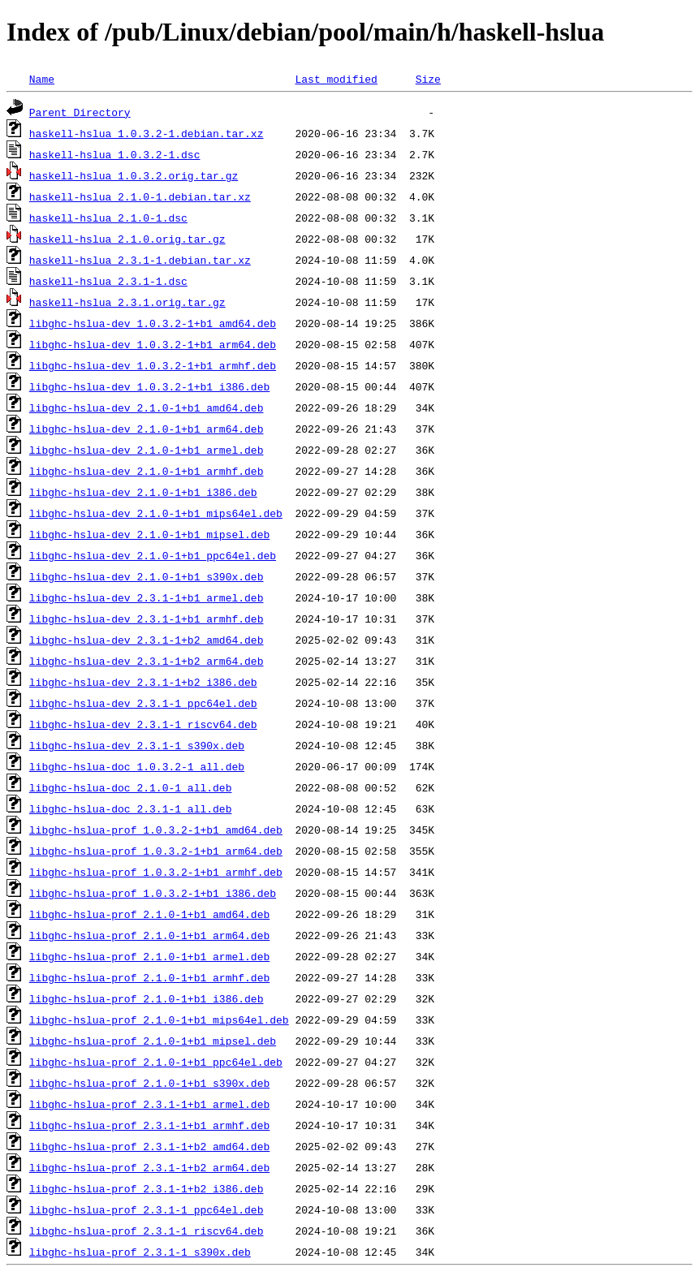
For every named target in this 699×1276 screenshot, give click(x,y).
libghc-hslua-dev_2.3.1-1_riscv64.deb (143, 724)
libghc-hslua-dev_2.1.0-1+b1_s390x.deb (146, 576)
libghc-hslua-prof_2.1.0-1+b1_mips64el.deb (159, 1019)
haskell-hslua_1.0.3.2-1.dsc (115, 154)
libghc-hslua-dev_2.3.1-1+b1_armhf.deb (146, 618)
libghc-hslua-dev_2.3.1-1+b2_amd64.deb (146, 639)
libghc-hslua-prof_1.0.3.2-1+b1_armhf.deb (156, 871)
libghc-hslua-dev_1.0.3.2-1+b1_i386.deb (149, 386)
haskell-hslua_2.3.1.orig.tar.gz (127, 302)
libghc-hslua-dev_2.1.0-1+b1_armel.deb (146, 449)
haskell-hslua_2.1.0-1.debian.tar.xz (140, 196)
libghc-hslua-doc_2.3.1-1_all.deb (130, 808)
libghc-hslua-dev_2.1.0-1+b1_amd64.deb (146, 407)
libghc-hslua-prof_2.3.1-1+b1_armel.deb (149, 1104)
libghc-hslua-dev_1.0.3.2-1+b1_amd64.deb (152, 323)
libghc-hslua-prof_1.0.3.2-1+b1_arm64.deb (156, 850)
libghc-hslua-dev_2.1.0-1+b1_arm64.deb (146, 428)
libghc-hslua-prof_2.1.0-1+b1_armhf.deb (149, 977)
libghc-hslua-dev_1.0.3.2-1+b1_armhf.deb (152, 365)
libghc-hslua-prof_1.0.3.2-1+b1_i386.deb (152, 893)
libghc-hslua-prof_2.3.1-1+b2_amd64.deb (149, 1146)
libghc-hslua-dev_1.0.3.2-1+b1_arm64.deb (152, 344)
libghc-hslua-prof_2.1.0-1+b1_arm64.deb (149, 935)
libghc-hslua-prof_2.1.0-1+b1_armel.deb (149, 956)
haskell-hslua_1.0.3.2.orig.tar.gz (133, 175)
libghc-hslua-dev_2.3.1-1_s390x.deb (136, 745)
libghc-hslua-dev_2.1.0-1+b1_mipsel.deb (149, 534)
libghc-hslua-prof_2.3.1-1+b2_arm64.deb (149, 1167)
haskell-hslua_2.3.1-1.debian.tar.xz (140, 259)
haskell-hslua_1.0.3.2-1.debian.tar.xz (146, 133)
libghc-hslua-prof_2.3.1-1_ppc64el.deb (146, 1209)
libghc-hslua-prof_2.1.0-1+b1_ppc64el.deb (156, 1061)
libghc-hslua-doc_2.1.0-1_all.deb (130, 787)
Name (41, 78)
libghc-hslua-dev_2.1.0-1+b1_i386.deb (143, 492)
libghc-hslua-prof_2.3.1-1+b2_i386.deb (146, 1188)
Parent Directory (80, 112)
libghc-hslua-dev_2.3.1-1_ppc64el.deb (143, 703)
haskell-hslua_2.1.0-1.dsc (108, 217)
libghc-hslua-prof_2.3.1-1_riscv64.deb (146, 1230)
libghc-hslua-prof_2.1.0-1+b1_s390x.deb (149, 1083)
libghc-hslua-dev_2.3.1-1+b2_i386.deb (143, 682)
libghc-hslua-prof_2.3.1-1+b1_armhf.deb (149, 1125)
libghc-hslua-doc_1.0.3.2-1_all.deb (136, 766)
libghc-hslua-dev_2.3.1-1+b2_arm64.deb (146, 660)
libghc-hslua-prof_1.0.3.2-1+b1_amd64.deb (156, 829)
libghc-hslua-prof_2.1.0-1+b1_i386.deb (146, 998)
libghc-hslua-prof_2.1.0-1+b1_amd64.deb (149, 914)
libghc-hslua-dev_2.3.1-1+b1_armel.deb (146, 597)
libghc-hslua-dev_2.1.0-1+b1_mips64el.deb (156, 513)
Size (428, 78)
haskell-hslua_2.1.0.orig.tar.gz (127, 238)
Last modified (336, 78)
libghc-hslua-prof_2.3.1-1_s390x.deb (140, 1251)
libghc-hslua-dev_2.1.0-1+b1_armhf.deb (146, 470)
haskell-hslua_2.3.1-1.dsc (108, 281)
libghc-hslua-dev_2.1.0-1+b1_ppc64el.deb (152, 555)
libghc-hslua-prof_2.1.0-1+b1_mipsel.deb (152, 1040)
